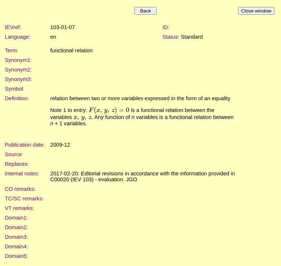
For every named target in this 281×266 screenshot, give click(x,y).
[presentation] (109, 110)
